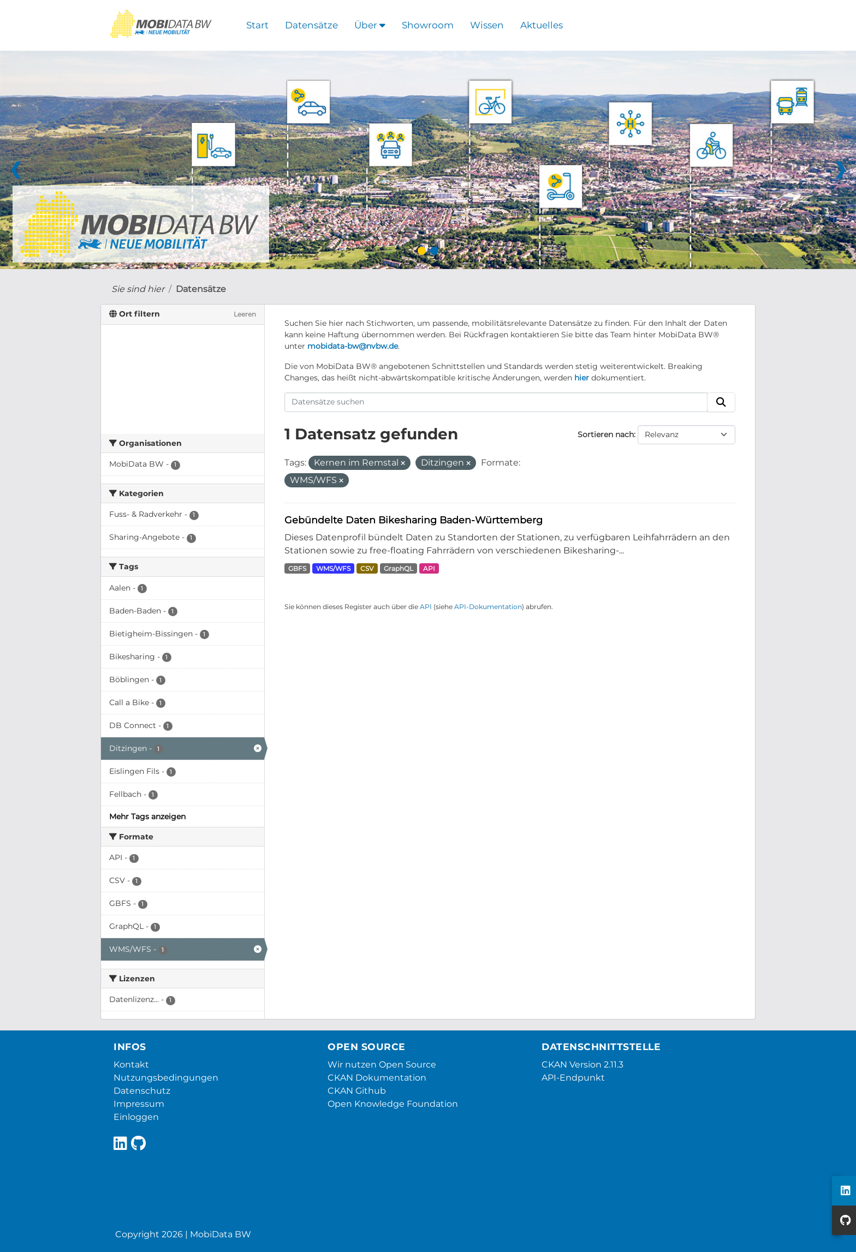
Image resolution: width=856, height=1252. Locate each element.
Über (369, 25)
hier (581, 378)
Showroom (428, 25)
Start (257, 25)
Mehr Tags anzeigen (147, 816)
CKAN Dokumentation (377, 1077)
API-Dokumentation (488, 607)
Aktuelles (541, 25)
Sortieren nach (606, 434)
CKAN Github (357, 1091)
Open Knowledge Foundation (393, 1104)
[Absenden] (721, 402)
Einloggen (136, 1117)
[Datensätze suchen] (496, 402)
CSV (366, 568)
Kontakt (131, 1064)
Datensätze (311, 25)
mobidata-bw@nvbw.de (352, 346)
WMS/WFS (333, 568)
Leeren (245, 314)
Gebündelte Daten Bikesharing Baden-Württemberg (413, 520)
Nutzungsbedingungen (166, 1077)
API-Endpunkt (573, 1077)
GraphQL (398, 568)
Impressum (139, 1104)
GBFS (297, 568)
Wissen (487, 25)
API (429, 568)
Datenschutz (142, 1091)
